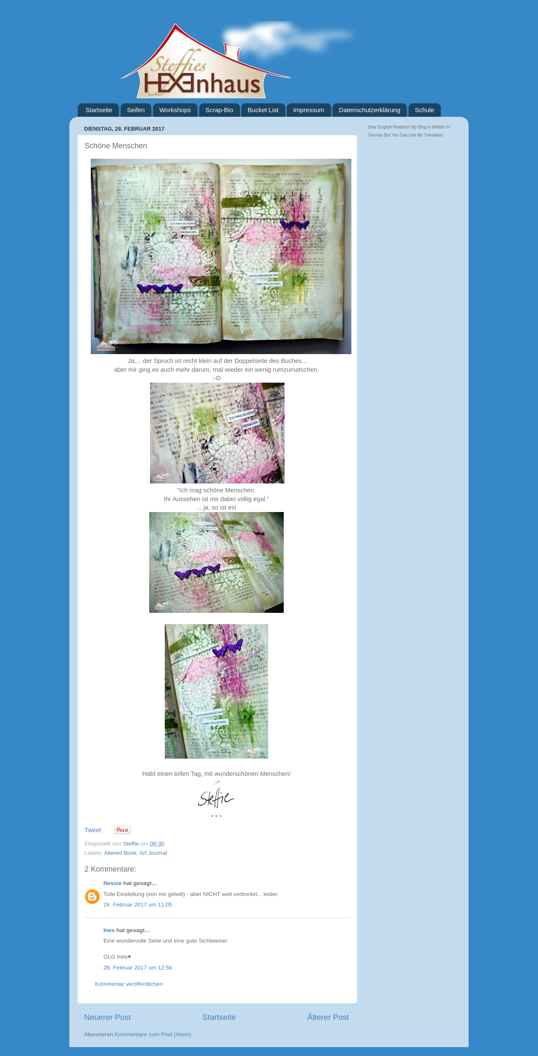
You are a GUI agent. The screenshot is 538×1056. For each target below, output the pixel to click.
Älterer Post (328, 1017)
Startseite (99, 109)
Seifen (136, 109)
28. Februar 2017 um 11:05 (137, 904)
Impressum (308, 109)
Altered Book (120, 853)
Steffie (132, 844)
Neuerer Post (107, 1017)
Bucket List (263, 109)
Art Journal (153, 853)
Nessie (112, 883)
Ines (109, 930)
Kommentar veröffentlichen (129, 984)
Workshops (175, 109)
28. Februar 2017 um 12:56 (137, 967)
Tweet (92, 830)
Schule (424, 109)
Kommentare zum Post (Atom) (153, 1034)
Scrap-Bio (219, 109)
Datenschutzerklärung (369, 109)
